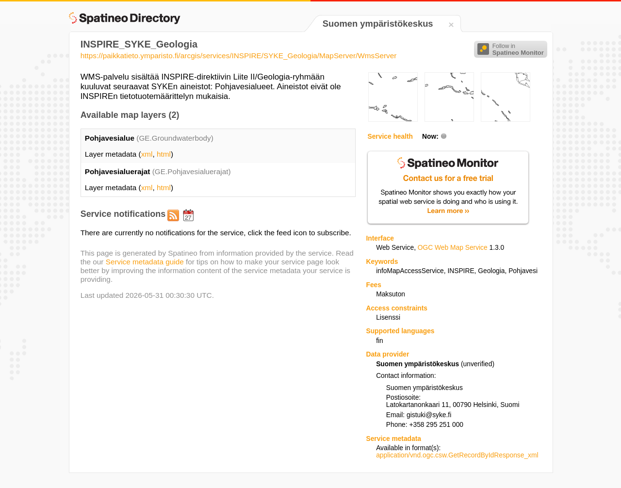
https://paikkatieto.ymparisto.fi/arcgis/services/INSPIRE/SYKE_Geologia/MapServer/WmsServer (239, 55)
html (164, 154)
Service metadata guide (145, 262)
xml (147, 154)
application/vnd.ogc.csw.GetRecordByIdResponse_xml (457, 455)
